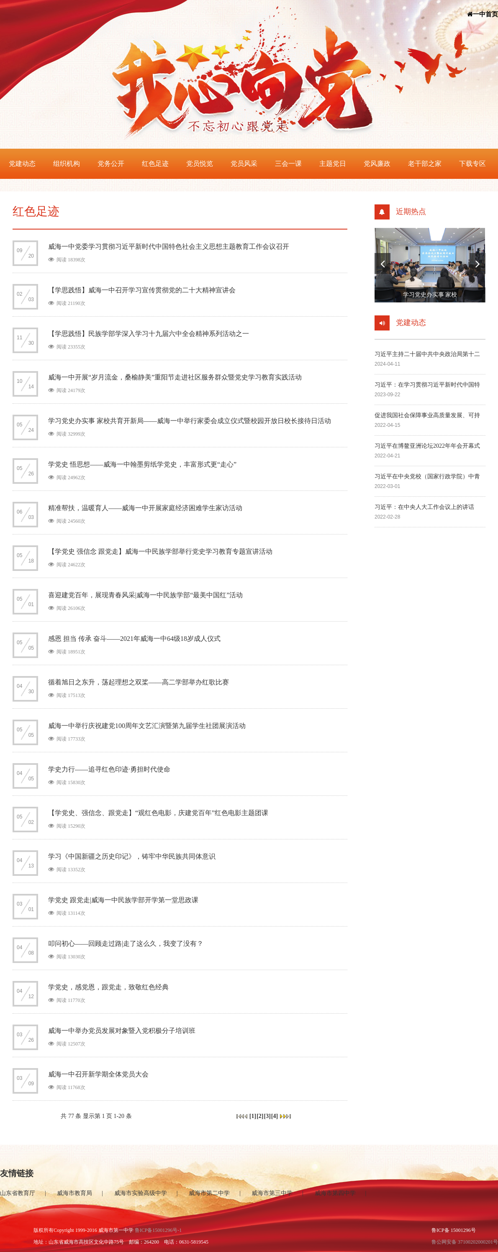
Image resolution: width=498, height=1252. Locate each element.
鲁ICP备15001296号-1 (158, 1230)
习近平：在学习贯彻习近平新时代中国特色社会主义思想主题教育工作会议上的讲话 (427, 385)
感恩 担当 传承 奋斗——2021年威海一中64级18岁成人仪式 (134, 638)
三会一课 (288, 163)
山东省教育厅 (17, 1193)
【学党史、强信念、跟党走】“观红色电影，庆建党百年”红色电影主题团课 (158, 812)
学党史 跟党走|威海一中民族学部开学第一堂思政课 (123, 900)
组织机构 (66, 163)
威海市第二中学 (209, 1193)
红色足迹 (155, 163)
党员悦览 (199, 163)
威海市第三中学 (272, 1193)
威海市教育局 (74, 1193)
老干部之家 (425, 163)
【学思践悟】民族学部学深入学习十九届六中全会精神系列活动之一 (148, 333)
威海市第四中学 (335, 1193)
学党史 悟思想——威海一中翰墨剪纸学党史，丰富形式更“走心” (142, 464)
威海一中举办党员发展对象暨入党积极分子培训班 (121, 1030)
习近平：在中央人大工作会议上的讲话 (424, 507)
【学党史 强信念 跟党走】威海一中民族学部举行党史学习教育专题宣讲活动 (160, 551)
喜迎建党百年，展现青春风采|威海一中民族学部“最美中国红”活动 (145, 595)
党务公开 (111, 163)
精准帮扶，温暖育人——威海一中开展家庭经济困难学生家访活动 (145, 507)
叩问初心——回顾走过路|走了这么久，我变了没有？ (125, 943)
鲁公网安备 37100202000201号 (464, 1242)
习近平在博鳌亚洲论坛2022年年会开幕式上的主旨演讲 (427, 446)
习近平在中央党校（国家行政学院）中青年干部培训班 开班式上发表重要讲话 (427, 477)
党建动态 (22, 163)
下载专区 (472, 163)
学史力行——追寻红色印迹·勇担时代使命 (109, 769)
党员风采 (244, 163)
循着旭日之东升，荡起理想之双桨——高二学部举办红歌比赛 (138, 682)
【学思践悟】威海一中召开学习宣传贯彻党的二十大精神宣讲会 (142, 290)
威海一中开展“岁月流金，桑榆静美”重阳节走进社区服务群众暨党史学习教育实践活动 (175, 377)
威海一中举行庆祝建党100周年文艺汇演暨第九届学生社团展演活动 (147, 725)
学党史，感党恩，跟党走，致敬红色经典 (108, 987)
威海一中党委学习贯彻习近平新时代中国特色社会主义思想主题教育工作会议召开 (168, 246)
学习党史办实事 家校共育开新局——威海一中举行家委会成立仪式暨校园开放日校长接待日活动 (189, 420)
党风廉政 (377, 163)
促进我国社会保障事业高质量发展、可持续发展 (427, 416)
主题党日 (332, 163)
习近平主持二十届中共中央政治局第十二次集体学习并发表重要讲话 (427, 355)
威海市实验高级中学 (140, 1193)
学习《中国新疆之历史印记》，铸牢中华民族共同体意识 (132, 856)
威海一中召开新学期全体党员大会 (98, 1074)
